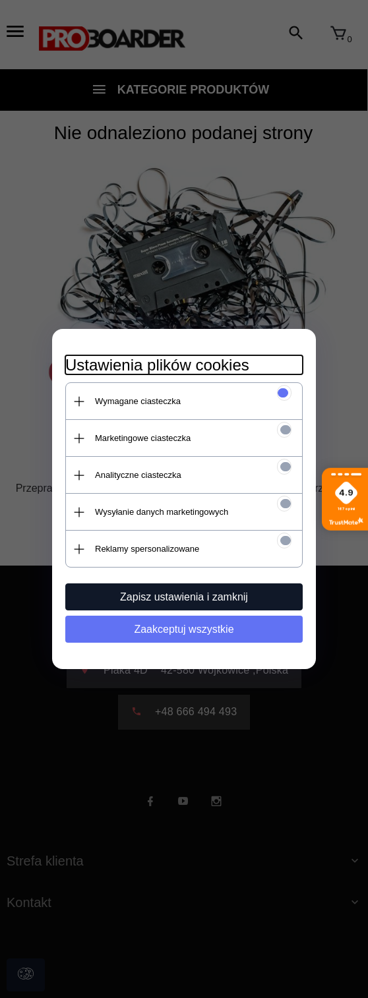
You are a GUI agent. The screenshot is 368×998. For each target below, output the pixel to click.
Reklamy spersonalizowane (147, 549)
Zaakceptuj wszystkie (183, 629)
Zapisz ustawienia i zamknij (184, 596)
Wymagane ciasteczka (138, 401)
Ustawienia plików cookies (157, 365)
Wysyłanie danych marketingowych (161, 512)
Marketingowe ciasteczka (143, 438)
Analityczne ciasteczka (138, 475)
